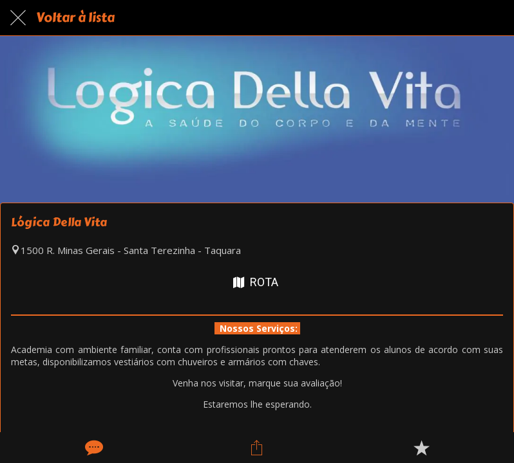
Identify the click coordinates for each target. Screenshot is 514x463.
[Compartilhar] (257, 447)
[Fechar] (18, 18)
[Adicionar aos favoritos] (421, 447)
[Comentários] (92, 447)
